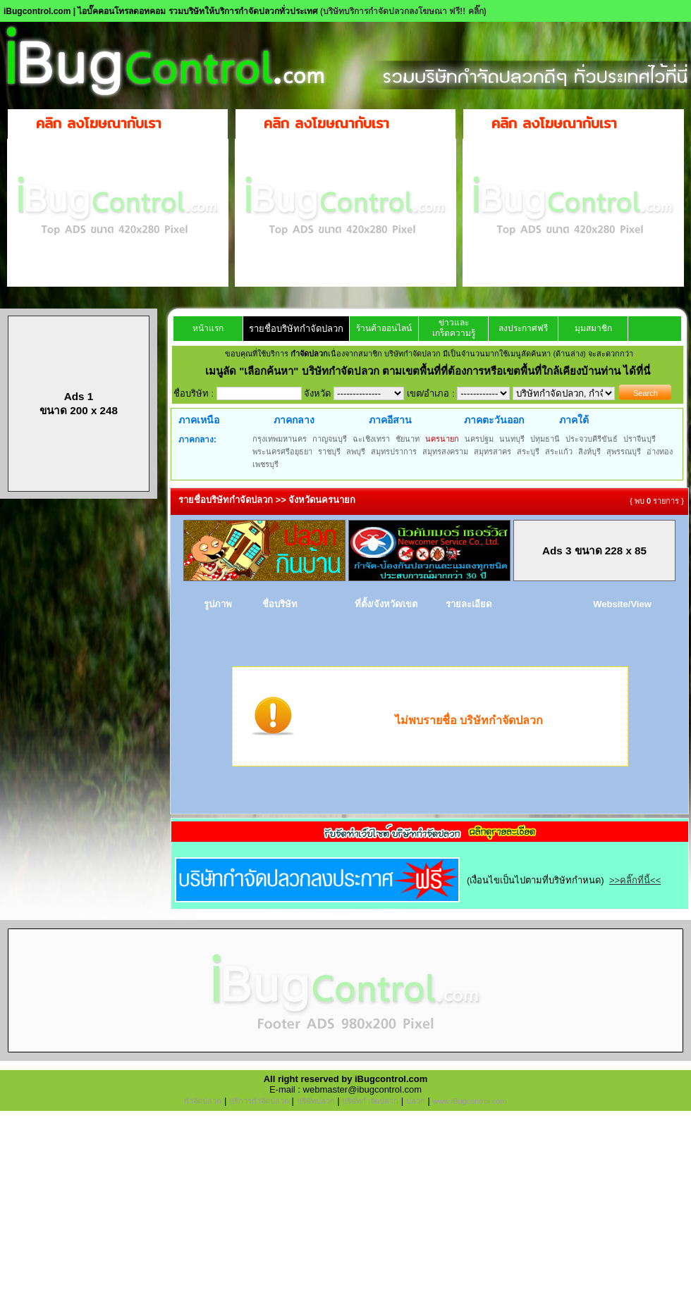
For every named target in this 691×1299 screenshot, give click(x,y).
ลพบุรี (355, 451)
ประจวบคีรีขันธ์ (591, 439)
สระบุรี (528, 451)
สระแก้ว (559, 451)
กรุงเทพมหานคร (279, 439)
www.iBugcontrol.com (469, 1101)
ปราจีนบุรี (639, 439)
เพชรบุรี (265, 464)
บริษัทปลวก (316, 1101)
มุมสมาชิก (593, 328)
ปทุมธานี (545, 439)
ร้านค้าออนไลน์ (384, 328)
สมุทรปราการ (394, 451)
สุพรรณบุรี (623, 451)
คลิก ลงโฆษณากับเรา (98, 123)
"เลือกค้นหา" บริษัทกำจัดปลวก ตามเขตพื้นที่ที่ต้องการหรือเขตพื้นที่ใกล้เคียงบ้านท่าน (431, 371)
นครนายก (442, 439)
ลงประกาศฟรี (523, 328)
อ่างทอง (660, 451)
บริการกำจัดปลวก (259, 1101)
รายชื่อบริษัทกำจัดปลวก (296, 328)
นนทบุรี (512, 439)
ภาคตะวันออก (494, 419)
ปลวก (415, 1101)
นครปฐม (479, 439)
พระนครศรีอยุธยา (282, 451)
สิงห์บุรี (589, 451)
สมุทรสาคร (492, 451)
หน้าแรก (208, 328)
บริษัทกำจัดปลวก (370, 1101)
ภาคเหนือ (198, 419)
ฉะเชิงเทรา (371, 439)
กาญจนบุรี (329, 439)
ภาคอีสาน (390, 419)
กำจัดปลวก (202, 1101)
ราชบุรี (329, 451)
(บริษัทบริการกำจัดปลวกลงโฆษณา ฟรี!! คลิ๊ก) (403, 11)
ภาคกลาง (294, 419)
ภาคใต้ (574, 419)
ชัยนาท (408, 439)
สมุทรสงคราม (445, 451)
